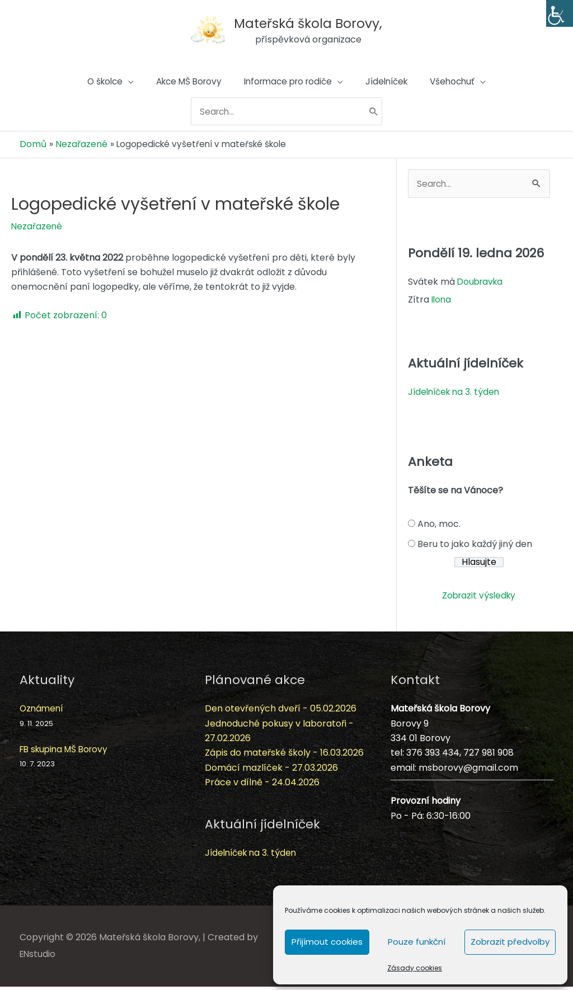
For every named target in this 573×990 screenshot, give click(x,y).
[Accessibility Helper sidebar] (559, 13)
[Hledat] (380, 118)
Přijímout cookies (327, 941)
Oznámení (42, 711)
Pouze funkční (416, 941)
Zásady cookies (414, 968)
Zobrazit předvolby (510, 941)
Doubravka (481, 285)
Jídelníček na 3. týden (456, 395)
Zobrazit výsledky (478, 598)
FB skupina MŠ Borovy (67, 752)
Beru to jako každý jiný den (474, 547)
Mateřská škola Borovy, (312, 19)
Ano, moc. (439, 527)
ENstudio (38, 957)
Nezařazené (37, 228)
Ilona (442, 302)
